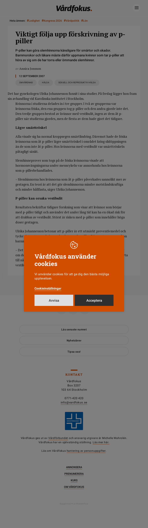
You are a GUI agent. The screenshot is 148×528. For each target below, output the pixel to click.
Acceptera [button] (94, 300)
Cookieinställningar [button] (47, 288)
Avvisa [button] (54, 300)
